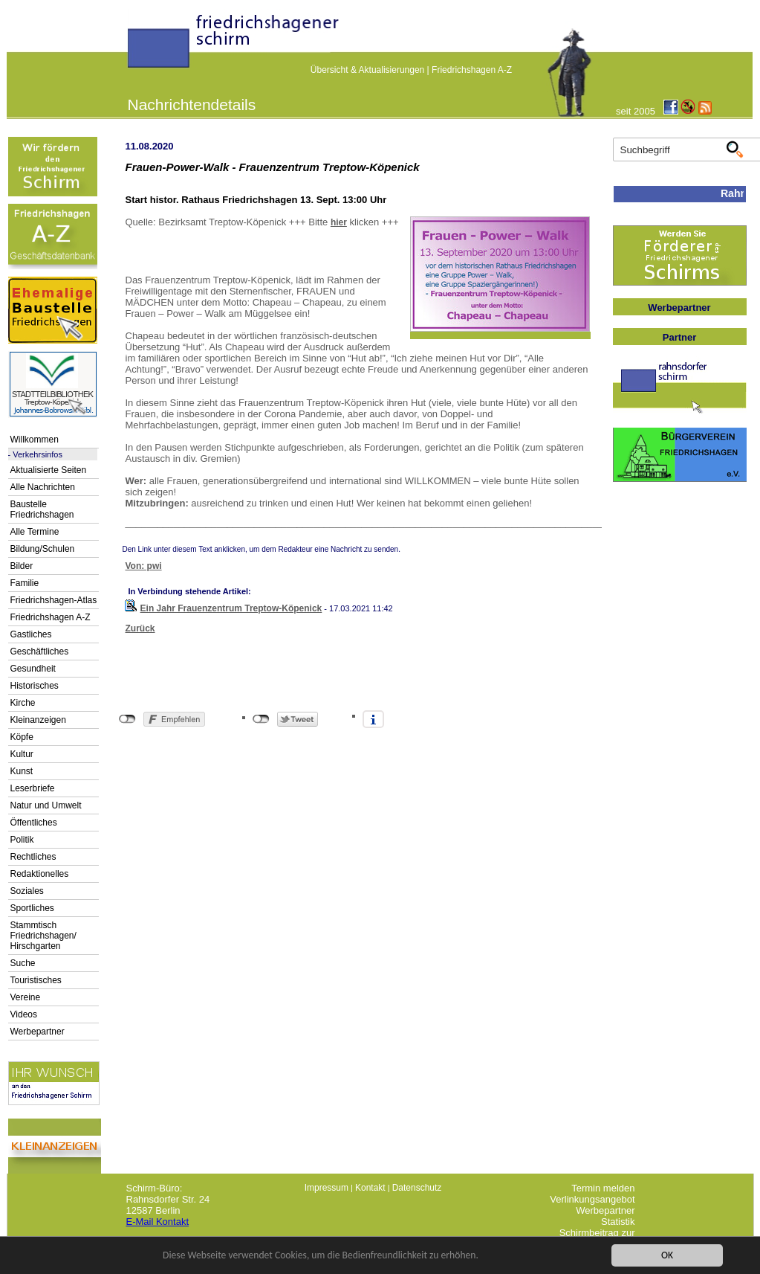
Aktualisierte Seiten (48, 470)
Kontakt (370, 1188)
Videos (23, 1014)
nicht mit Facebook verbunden (127, 719)
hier (339, 222)
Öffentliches (33, 822)
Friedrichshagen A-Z (472, 70)
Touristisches (36, 980)
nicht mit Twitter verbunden (261, 719)
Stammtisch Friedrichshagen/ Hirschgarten (43, 935)
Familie (24, 583)
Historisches (34, 686)
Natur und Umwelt (46, 805)
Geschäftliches (39, 651)
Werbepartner (37, 1031)
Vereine (25, 997)
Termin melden (602, 1188)
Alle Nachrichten (42, 487)
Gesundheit (33, 668)
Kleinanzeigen (38, 720)
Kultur (21, 754)
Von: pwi (144, 566)
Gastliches (31, 634)
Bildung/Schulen (42, 549)
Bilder (21, 566)
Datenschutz (417, 1188)
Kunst (21, 771)
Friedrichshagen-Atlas (53, 600)
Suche (23, 963)
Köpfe (21, 737)
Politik (22, 839)
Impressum (326, 1188)
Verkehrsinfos (37, 454)
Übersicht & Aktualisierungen (367, 70)
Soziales (27, 891)
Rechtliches (33, 857)
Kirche (23, 703)
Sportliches (32, 908)
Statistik (618, 1221)
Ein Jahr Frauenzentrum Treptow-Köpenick (231, 608)
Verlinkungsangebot (592, 1199)
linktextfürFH (137, 46)
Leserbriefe (32, 788)
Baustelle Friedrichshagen (42, 509)
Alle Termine (34, 532)
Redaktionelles (39, 874)
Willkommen (34, 439)
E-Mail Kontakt (157, 1221)
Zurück (140, 628)
